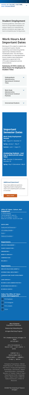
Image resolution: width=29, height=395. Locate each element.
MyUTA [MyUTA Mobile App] (18, 359)
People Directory (14, 355)
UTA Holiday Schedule (6, 247)
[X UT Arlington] (15, 385)
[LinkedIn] (8, 385)
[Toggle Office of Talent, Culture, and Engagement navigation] (26, 5)
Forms (2, 250)
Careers (20, 357)
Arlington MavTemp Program (13, 331)
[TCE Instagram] (2, 320)
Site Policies (16, 369)
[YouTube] (18, 385)
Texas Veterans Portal (11, 375)
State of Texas (20, 373)
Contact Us (14, 353)
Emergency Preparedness (11, 364)
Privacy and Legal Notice (18, 367)
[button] (10, 198)
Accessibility (7, 369)
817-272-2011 (14, 341)
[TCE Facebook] (2, 316)
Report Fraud (13, 377)
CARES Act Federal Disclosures (14, 378)
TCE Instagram (8, 320)
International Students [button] (12, 103)
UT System (12, 373)
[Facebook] (5, 385)
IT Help (11, 359)
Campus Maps (10, 357)
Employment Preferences (13, 325)
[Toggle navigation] (26, 1)
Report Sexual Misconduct (15, 370)
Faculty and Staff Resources (8, 244)
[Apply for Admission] (14, 345)
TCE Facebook (8, 316)
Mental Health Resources (14, 365)
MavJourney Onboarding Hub (13, 328)
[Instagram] (12, 385)
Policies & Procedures (6, 253)
